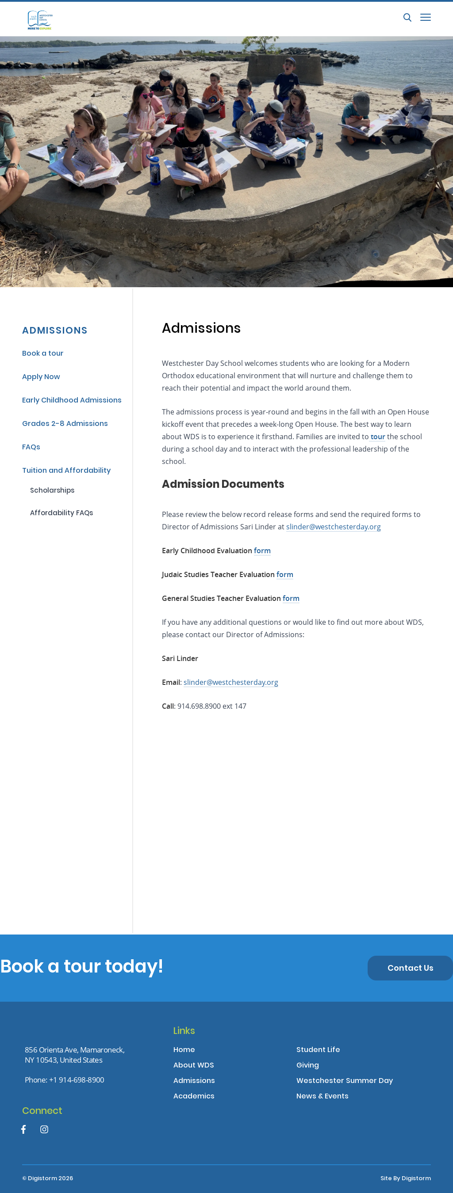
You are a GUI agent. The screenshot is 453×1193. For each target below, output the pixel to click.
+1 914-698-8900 (76, 1080)
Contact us (411, 969)
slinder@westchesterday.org (231, 682)
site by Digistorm (405, 1179)
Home (184, 1050)
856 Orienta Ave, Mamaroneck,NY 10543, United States (74, 1055)
